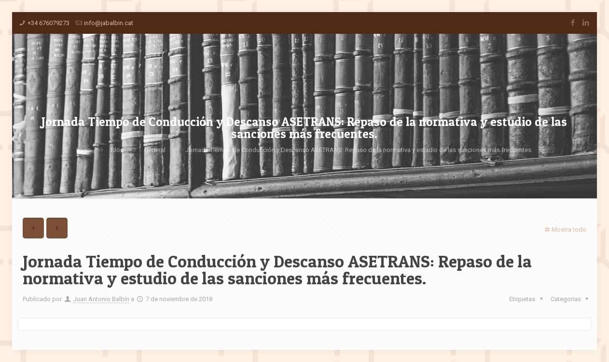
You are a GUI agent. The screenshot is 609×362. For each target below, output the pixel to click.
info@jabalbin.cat (108, 23)
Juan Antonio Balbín (101, 299)
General (155, 149)
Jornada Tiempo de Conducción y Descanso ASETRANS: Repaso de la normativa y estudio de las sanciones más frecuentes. (359, 149)
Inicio (83, 149)
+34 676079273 (48, 23)
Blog (117, 149)
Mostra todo (564, 229)
